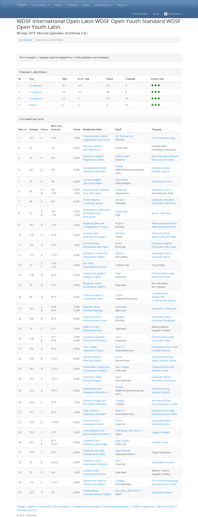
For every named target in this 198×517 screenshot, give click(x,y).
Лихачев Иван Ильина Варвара (93, 308)
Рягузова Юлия (161, 276)
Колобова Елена (161, 316)
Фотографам (61, 506)
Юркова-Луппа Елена (164, 414)
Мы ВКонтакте (166, 506)
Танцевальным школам (86, 506)
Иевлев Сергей (160, 171)
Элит (118, 273)
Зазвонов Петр (161, 233)
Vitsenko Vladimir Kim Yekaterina (92, 147)
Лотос (119, 420)
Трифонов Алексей (163, 367)
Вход (156, 13)
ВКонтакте (172, 14)
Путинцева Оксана (163, 462)
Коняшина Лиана (162, 492)
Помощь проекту (27, 510)
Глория (119, 400)
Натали (119, 199)
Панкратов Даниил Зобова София (94, 275)
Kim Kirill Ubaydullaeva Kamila (95, 265)
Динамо (120, 316)
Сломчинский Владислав (159, 295)
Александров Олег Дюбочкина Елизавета (96, 432)
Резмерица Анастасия (165, 347)
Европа (119, 253)
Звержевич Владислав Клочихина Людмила (96, 368)
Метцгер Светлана (163, 159)
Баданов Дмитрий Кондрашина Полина (95, 225)
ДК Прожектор (124, 136)
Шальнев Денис (161, 256)
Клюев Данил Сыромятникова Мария (97, 492)
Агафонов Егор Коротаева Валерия (95, 462)
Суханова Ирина (161, 377)
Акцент (119, 223)
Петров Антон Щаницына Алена (93, 422)
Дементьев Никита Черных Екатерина (94, 482)
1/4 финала (35, 92)
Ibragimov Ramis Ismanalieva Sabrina (94, 285)
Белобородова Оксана (165, 156)
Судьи (86, 4)
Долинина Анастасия (164, 484)
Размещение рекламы (116, 506)
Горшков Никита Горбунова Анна (93, 296)
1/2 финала (35, 98)
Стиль (118, 295)
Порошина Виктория (164, 246)
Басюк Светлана (161, 213)
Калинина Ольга (161, 189)
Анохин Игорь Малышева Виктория (95, 245)
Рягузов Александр (163, 273)
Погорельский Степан (165, 404)
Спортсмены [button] (40, 4)
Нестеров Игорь (161, 400)
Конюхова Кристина (164, 203)
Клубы (58, 4)
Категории (25, 39)
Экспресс (120, 233)
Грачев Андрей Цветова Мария (92, 181)
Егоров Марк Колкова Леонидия (94, 235)
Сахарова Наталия (163, 199)
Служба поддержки (142, 506)
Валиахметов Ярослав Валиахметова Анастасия (96, 213)
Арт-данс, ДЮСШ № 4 (128, 490)
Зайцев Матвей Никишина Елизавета (95, 390)
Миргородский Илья (164, 226)
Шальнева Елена (162, 253)
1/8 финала (35, 85)
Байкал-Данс (122, 156)
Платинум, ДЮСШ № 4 (128, 430)
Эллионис (121, 189)
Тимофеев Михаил (163, 357)
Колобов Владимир (163, 320)
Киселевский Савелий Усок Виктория (96, 191)
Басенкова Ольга (162, 181)
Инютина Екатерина (164, 380)
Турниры (72, 4)
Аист (118, 460)
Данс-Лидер (122, 367)
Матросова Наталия (164, 236)
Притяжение (122, 450)
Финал (33, 105)
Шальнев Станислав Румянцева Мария (95, 255)
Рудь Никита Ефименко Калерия (94, 412)
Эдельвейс (121, 179)
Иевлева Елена (161, 168)
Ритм (118, 357)
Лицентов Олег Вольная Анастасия (95, 318)
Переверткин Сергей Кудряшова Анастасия (96, 137)
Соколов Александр (163, 137)
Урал (118, 377)
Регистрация (140, 13)
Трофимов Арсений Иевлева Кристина (94, 169)
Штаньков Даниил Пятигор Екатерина (94, 338)
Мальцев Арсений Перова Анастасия (94, 452)
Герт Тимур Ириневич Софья (93, 348)
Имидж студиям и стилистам (34, 506)
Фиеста (119, 347)
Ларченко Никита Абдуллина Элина (93, 157)
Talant (21, 4)
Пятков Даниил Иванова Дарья (92, 358)
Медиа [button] (123, 4)
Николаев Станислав (164, 308)
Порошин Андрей (162, 243)
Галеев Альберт (161, 350)
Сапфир (119, 480)
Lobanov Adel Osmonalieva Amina (94, 472)
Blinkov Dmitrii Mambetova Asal (92, 328)
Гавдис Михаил (161, 432)
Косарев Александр (163, 410)
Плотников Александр (165, 480)
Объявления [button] (103, 4)
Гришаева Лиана (161, 420)
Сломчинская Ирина (164, 300)
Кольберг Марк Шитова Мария (92, 378)
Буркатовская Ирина (164, 360)
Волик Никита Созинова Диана (93, 201)
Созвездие (121, 211)
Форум (119, 166)
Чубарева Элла (160, 424)
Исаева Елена (160, 370)
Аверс (118, 243)
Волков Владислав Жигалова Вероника (95, 402)
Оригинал (121, 306)
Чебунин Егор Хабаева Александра (95, 442)
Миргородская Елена (164, 223)
